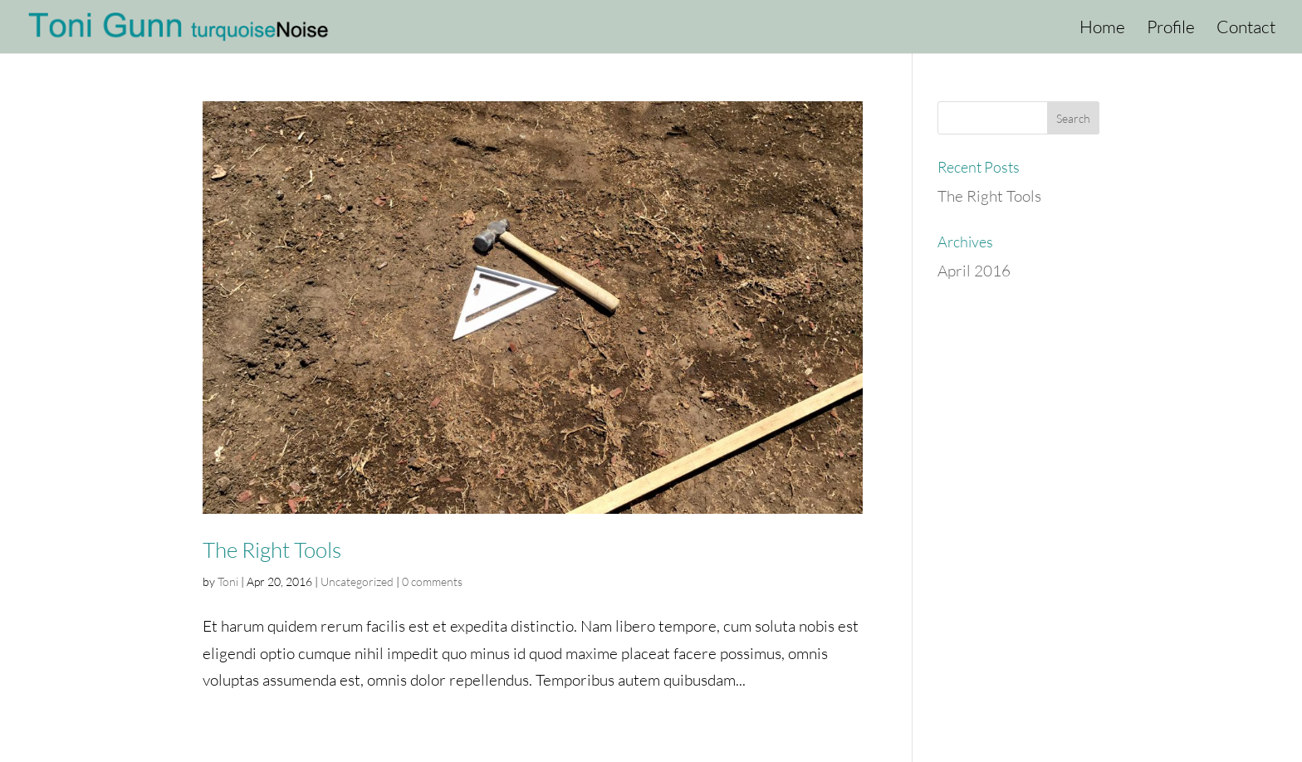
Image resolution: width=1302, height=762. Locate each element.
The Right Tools (272, 549)
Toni (228, 581)
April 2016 (974, 271)
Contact (1245, 29)
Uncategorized (357, 581)
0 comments (432, 581)
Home (1102, 29)
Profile (1171, 29)
